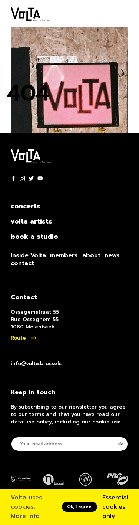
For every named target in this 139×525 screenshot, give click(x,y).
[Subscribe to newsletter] (123, 444)
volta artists (31, 222)
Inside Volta (28, 255)
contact (22, 263)
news (112, 255)
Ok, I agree (79, 506)
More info (25, 516)
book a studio (34, 237)
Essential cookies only (115, 507)
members (64, 255)
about (91, 255)
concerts (25, 206)
